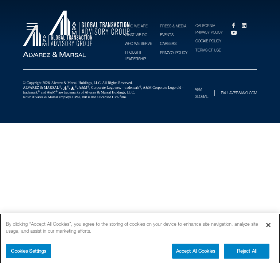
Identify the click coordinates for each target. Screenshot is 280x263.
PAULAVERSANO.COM (239, 93)
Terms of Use (208, 50)
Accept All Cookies (195, 252)
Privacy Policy (173, 52)
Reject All (246, 252)
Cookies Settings (28, 252)
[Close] (268, 227)
